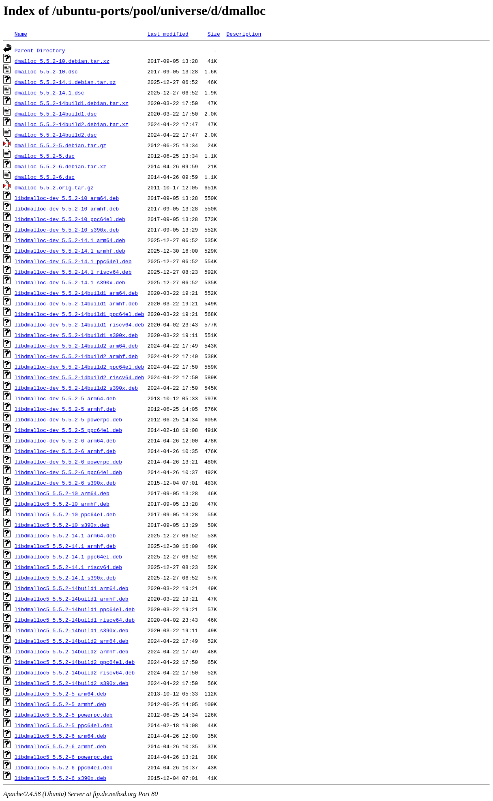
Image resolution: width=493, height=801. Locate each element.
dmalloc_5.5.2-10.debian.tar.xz (62, 60)
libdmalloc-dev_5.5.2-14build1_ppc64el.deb (79, 314)
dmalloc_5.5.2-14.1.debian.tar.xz (65, 82)
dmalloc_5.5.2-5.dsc (45, 155)
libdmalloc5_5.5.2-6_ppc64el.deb (64, 767)
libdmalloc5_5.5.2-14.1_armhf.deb (65, 546)
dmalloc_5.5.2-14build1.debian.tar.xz (72, 103)
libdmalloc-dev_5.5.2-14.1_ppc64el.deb (73, 261)
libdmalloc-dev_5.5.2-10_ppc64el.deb (70, 219)
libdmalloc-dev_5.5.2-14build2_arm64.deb (76, 345)
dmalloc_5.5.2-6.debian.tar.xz (60, 166)
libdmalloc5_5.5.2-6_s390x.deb (60, 778)
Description (243, 33)
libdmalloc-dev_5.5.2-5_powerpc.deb (68, 419)
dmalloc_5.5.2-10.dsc (46, 71)
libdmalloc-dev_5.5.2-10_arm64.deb (67, 198)
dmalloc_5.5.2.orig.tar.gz (54, 187)
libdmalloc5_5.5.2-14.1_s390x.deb (65, 577)
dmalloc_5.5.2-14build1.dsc (56, 113)
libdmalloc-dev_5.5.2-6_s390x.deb (65, 482)
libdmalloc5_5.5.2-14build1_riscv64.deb (75, 619)
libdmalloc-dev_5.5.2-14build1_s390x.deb (76, 335)
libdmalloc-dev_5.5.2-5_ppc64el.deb (68, 430)
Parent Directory (40, 50)
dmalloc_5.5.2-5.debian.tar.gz (60, 145)
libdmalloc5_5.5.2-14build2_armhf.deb (72, 651)
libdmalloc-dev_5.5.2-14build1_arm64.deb (76, 292)
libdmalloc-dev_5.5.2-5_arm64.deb (65, 398)
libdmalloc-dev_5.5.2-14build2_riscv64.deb (79, 377)
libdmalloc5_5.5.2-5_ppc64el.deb (64, 725)
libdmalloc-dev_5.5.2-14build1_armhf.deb (76, 303)
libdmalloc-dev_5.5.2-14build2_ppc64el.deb (79, 366)
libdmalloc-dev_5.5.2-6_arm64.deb (65, 440)
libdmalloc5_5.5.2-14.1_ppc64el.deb (68, 556)
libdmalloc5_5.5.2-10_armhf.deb (62, 503)
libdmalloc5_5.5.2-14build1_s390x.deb (72, 630)
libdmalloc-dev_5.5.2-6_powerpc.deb (68, 461)
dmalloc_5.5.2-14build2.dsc (56, 134)
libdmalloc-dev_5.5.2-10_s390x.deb (67, 229)
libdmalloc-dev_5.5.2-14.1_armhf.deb (70, 250)
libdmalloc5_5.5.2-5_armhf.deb (60, 704)
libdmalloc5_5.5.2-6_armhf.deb (60, 746)
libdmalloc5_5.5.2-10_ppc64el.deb (65, 514)
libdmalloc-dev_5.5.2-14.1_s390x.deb (70, 282)
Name (21, 33)
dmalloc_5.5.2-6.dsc (45, 176)
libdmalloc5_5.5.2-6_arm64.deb (60, 735)
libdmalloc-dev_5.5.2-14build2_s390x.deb (76, 387)
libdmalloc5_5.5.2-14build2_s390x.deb (72, 683)
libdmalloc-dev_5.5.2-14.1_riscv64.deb (73, 271)
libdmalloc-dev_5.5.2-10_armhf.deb (67, 208)
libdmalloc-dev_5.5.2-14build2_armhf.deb (76, 356)
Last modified (167, 33)
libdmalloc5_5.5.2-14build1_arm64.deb (72, 588)
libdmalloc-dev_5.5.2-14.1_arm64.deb (70, 240)
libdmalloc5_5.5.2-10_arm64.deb (62, 493)
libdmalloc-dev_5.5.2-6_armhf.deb (65, 451)
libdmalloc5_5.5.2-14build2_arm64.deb (72, 640)
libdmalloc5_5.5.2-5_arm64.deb (60, 693)
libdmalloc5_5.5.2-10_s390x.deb (62, 524)
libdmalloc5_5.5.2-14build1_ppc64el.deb (75, 609)
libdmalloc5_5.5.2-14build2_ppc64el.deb (75, 662)
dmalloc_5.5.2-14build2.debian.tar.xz (72, 124)
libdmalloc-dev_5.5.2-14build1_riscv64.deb (79, 324)
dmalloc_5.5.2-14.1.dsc (49, 92)
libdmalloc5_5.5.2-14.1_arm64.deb (65, 535)
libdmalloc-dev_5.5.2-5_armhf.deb (65, 408)
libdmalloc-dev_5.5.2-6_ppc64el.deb (68, 472)
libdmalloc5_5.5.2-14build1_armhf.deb (72, 598)
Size (214, 33)
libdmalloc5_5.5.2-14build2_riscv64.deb (75, 672)
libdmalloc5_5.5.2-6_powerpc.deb (64, 756)
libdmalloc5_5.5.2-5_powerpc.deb (64, 714)
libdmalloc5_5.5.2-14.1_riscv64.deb (68, 567)
